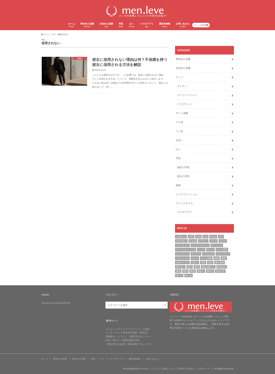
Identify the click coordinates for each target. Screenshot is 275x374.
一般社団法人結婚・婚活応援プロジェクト (128, 343)
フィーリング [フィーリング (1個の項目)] (223, 253)
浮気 (121, 25)
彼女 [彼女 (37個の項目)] (197, 266)
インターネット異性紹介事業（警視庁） (127, 332)
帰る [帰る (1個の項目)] (189, 266)
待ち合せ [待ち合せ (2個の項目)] (221, 266)
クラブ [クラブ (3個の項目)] (213, 241)
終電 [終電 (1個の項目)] (192, 271)
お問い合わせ (182, 25)
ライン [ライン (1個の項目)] (195, 258)
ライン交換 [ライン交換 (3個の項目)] (206, 258)
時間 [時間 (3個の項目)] (185, 271)
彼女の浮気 (183, 176)
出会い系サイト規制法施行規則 (122, 340)
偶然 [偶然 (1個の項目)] (216, 258)
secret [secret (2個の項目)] (213, 236)
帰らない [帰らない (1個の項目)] (180, 266)
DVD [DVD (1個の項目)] (191, 236)
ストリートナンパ (187, 94)
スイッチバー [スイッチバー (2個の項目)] (182, 245)
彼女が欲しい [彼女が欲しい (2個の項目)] (208, 266)
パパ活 (179, 131)
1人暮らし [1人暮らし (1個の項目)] (181, 236)
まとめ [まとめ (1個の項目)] (193, 241)
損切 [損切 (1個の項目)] (178, 271)
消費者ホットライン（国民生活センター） (128, 336)
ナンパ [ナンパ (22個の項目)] (210, 249)
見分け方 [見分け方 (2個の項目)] (220, 271)
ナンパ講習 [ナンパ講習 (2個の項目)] (222, 249)
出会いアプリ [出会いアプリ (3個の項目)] (182, 262)
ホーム (71, 25)
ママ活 (179, 122)
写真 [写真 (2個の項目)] (224, 258)
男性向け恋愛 (87, 25)
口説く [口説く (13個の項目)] (195, 262)
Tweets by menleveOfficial (55, 302)
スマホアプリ (146, 25)
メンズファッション (187, 194)
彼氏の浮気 (183, 167)
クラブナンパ (184, 104)
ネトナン (182, 86)
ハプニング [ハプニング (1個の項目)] (208, 253)
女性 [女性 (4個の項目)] (210, 262)
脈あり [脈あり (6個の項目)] (201, 271)
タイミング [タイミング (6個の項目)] (217, 245)
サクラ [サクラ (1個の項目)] (223, 241)
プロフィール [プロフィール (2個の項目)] (182, 258)
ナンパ (179, 77)
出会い (179, 140)
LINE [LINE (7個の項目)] (198, 236)
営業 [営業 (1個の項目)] (203, 262)
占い (131, 25)
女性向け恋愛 (106, 25)
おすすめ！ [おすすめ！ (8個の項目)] (181, 241)
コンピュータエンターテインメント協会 (127, 328)
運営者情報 (164, 25)
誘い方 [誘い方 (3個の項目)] (179, 275)
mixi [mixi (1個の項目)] (205, 236)
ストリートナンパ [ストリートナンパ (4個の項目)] (200, 245)
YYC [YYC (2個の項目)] (221, 236)
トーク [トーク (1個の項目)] (201, 249)
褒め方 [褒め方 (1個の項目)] (210, 271)
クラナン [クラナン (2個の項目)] (203, 241)
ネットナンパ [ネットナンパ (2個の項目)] (182, 253)
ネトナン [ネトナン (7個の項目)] (196, 253)
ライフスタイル (184, 203)
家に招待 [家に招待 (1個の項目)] (219, 262)
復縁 (178, 185)
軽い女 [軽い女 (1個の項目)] (188, 275)
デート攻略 (182, 113)
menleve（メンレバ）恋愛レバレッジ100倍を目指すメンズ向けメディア (177, 368)
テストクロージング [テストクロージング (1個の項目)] (185, 249)
